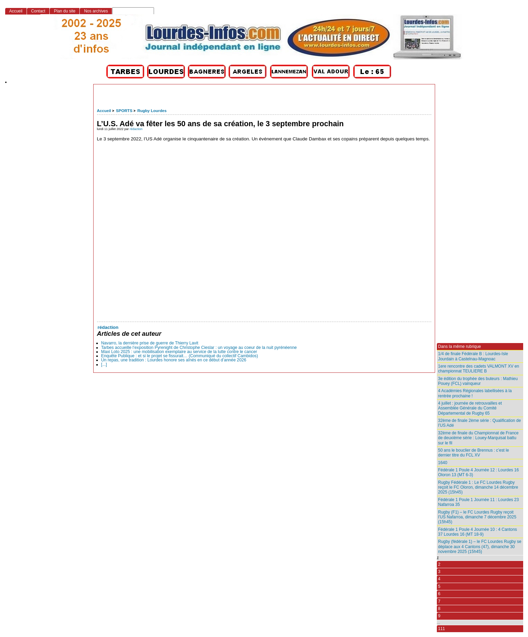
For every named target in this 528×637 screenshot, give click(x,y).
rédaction (136, 129)
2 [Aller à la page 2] (439, 564)
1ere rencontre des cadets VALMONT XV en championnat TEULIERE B (478, 368)
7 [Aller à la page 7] (439, 601)
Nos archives (96, 11)
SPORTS (124, 111)
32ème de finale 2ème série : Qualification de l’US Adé (479, 423)
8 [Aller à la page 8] (439, 608)
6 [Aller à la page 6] (439, 593)
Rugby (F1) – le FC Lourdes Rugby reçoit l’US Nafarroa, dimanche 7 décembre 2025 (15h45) (477, 517)
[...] (104, 364)
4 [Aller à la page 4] (439, 578)
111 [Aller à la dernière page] (441, 628)
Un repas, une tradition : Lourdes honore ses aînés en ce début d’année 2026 (173, 360)
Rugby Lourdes (152, 111)
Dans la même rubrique (459, 346)
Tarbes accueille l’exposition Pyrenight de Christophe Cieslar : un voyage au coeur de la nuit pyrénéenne (199, 347)
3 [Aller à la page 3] (439, 571)
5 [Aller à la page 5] (439, 586)
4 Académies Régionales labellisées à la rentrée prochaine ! (475, 393)
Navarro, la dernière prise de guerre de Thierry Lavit (149, 343)
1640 (443, 462)
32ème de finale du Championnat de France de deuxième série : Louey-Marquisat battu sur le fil (478, 438)
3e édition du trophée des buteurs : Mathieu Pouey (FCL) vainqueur (478, 381)
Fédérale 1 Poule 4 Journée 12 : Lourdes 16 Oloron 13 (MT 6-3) (478, 472)
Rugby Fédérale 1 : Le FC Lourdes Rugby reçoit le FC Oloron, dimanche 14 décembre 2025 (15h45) (478, 487)
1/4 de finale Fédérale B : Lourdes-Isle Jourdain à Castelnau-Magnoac (473, 356)
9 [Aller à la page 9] (439, 615)
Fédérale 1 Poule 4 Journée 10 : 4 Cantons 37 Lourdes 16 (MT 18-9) (477, 532)
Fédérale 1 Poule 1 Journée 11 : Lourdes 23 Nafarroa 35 (478, 502)
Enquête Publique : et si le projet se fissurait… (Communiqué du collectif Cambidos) (179, 355)
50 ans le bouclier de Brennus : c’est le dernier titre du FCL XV (473, 453)
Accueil (104, 111)
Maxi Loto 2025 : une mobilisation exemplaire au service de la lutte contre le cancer (179, 351)
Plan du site (64, 11)
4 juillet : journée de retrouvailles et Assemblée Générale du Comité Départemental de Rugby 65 (470, 408)
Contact (38, 11)
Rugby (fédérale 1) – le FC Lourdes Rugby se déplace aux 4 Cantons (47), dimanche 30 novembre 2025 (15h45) (479, 546)
